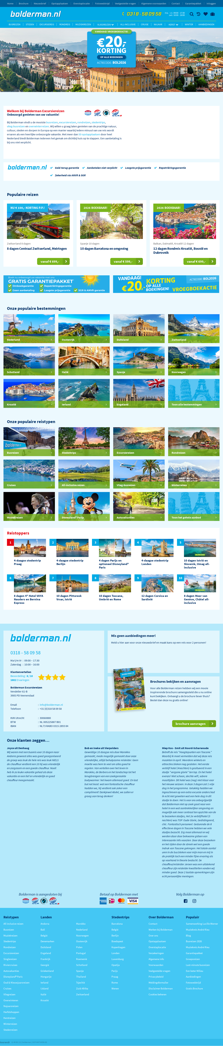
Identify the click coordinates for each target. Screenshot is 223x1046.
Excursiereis (47, 24)
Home (10, 3)
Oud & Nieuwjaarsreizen (16, 982)
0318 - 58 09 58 (141, 14)
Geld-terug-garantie (64, 167)
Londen (116, 953)
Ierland (44, 982)
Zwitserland (82, 994)
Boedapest (117, 941)
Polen (79, 947)
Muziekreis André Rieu (197, 929)
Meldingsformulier (158, 982)
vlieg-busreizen (16, 126)
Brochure (23, 3)
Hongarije (46, 976)
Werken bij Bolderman (160, 929)
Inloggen (211, 3)
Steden (30, 24)
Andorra (45, 923)
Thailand (81, 976)
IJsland (44, 988)
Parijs (115, 971)
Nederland (81, 929)
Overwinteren (10, 1000)
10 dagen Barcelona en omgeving (104, 248)
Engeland (46, 953)
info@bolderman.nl (51, 704)
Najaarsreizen (10, 1006)
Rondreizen (9, 947)
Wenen (115, 988)
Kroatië (45, 1000)
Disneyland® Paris (12, 976)
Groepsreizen (193, 959)
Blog (188, 935)
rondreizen (83, 122)
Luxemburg (118, 959)
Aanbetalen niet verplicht (99, 167)
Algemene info (156, 959)
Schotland (81, 965)
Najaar (158, 24)
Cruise (144, 24)
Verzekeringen (156, 953)
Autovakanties (11, 971)
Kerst (173, 24)
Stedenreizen (10, 1029)
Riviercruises (10, 965)
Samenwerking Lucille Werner (202, 923)
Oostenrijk (81, 941)
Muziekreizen (83, 24)
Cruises (7, 988)
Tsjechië (80, 982)
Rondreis (64, 24)
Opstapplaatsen (59, 3)
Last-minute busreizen (198, 965)
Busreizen (14, 24)
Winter (189, 24)
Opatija (116, 965)
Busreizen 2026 (194, 941)
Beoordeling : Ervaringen (21, 678)
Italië (43, 994)
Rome (115, 982)
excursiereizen (67, 122)
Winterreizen (10, 1023)
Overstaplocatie (81, 3)
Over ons (153, 935)
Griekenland (47, 971)
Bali (43, 929)
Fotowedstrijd (102, 3)
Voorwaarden (156, 965)
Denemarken (47, 941)
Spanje (80, 971)
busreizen (52, 122)
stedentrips (98, 122)
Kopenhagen (118, 947)
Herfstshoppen (11, 1012)
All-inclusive (128, 24)
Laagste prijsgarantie (135, 167)
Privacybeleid (156, 976)
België (44, 935)
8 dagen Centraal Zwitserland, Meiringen (37, 248)
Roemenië (81, 959)
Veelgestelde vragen (125, 3)
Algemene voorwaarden (153, 3)
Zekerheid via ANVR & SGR (67, 175)
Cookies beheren (157, 994)
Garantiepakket (193, 3)
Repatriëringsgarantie (169, 167)
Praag (115, 976)
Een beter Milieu (194, 971)
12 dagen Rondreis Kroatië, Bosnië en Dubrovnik (180, 250)
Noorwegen (82, 935)
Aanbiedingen (206, 24)
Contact (176, 3)
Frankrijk (45, 959)
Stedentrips (9, 941)
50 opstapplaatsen (89, 134)
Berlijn (115, 935)
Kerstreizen (9, 1018)
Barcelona (117, 923)
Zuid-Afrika (82, 988)
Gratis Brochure (194, 988)
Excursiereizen (11, 953)
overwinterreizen (39, 126)
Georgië (45, 965)
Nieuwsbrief (40, 3)
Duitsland (46, 947)
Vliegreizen (105, 24)
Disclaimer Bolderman (161, 988)
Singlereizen (10, 959)
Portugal (81, 953)
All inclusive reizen (13, 923)
